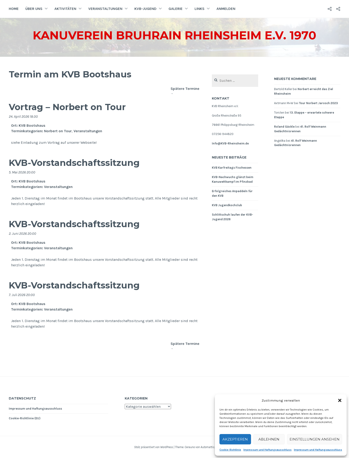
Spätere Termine (185, 91)
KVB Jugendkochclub (227, 205)
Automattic (207, 447)
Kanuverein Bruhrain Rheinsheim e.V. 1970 (174, 35)
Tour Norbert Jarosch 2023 (318, 103)
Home (14, 8)
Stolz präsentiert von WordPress (153, 447)
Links (199, 8)
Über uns (33, 8)
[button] (339, 400)
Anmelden (225, 8)
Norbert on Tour (58, 131)
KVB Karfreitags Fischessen (231, 167)
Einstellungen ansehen (315, 439)
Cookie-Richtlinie (230, 449)
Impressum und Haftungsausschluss (267, 449)
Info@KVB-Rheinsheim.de (230, 143)
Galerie (176, 8)
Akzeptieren (235, 439)
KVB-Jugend (145, 8)
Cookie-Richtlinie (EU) (24, 418)
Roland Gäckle (284, 126)
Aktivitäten (65, 8)
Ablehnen (268, 439)
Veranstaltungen (105, 8)
